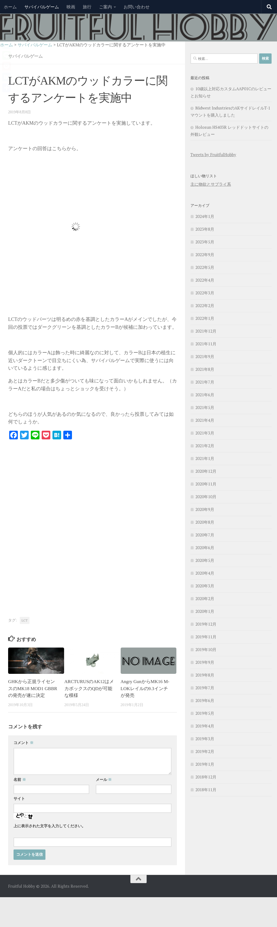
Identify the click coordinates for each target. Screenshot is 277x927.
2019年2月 (204, 751)
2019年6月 (204, 700)
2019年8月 (204, 675)
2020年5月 (204, 560)
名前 (20, 780)
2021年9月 (204, 356)
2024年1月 (204, 216)
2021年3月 (204, 433)
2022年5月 (204, 267)
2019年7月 (204, 687)
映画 (71, 7)
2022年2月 (204, 305)
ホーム (10, 7)
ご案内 (105, 7)
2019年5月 (204, 713)
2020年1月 (204, 611)
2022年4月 (204, 280)
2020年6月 (204, 547)
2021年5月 (204, 407)
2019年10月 (205, 649)
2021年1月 (204, 458)
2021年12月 (205, 331)
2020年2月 (204, 598)
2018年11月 (205, 789)
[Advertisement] (53, 487)
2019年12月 (205, 624)
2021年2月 (204, 445)
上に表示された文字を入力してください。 (49, 826)
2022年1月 (204, 318)
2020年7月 (204, 534)
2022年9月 (204, 254)
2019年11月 (205, 636)
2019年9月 (204, 662)
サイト (19, 799)
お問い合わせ (137, 7)
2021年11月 (205, 343)
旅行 (87, 7)
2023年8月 (204, 229)
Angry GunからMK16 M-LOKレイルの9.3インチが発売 (145, 688)
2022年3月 (204, 292)
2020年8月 (204, 522)
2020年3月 (204, 585)
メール (104, 780)
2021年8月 (204, 369)
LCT (25, 620)
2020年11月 (205, 484)
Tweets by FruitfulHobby (213, 154)
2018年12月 (205, 777)
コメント (24, 743)
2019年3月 (204, 738)
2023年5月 (204, 241)
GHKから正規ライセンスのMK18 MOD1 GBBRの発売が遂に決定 (32, 688)
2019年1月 (204, 764)
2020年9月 (204, 509)
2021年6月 (204, 394)
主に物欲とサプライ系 (210, 184)
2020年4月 (204, 573)
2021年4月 (204, 420)
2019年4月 (204, 726)
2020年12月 (205, 471)
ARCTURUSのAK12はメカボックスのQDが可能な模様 (89, 688)
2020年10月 (205, 496)
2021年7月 (204, 382)
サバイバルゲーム (41, 7)
